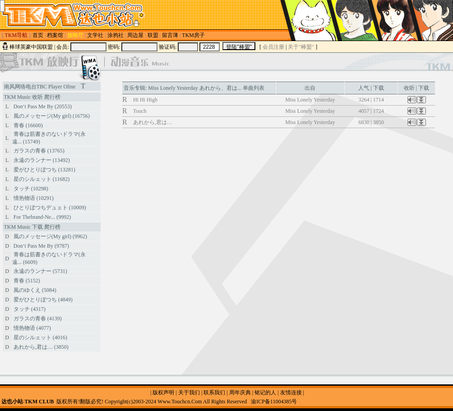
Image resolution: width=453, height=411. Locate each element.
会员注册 (273, 47)
